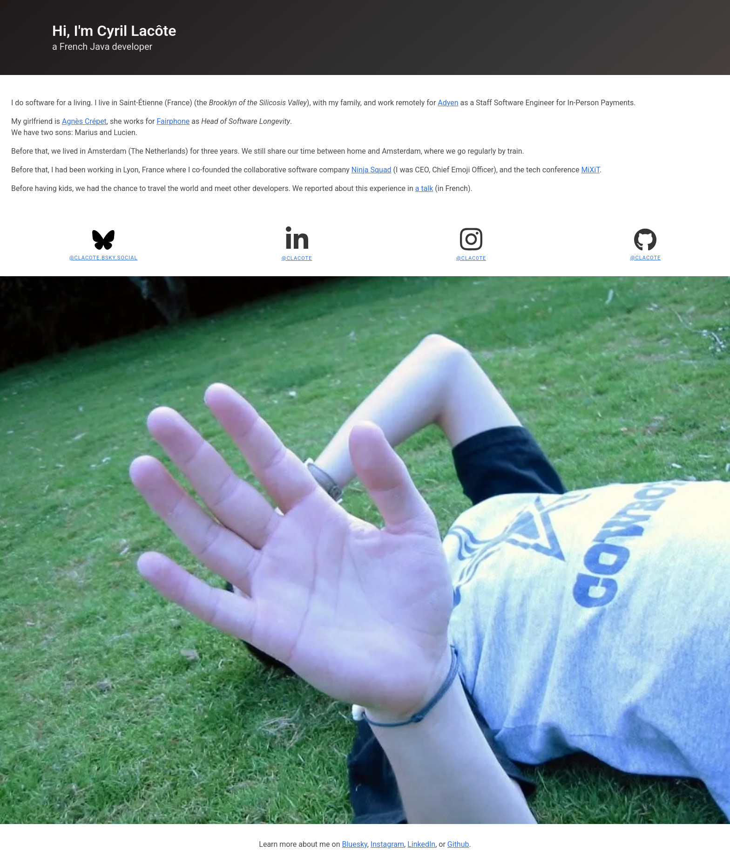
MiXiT (590, 169)
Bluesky (354, 844)
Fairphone (172, 121)
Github (458, 844)
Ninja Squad (371, 169)
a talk (424, 188)
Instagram (387, 844)
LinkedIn (421, 844)
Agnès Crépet (84, 121)
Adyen (448, 102)
